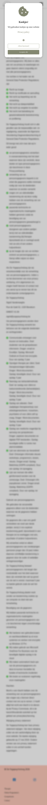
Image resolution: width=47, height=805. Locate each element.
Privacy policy (23, 32)
